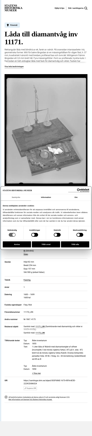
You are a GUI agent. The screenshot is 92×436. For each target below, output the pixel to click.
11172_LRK (40, 333)
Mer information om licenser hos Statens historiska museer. (30, 399)
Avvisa (17, 244)
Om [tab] (76, 197)
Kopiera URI (30, 388)
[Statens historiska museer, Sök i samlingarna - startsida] (14, 8)
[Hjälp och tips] (59, 8)
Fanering (27, 280)
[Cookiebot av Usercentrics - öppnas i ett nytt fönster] (78, 190)
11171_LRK (40, 326)
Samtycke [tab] (16, 197)
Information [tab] (46, 197)
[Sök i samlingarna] (77, 8)
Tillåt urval (46, 244)
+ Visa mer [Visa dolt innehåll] (36, 373)
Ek (25, 251)
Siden (26, 254)
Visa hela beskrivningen (14, 66)
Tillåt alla (75, 244)
